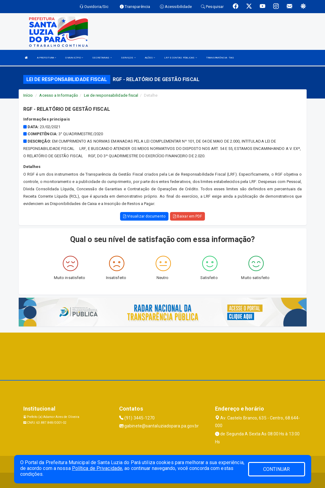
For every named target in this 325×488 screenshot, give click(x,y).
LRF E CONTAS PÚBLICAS (180, 57)
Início (28, 95)
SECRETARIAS (101, 57)
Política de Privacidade (97, 468)
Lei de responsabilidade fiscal (111, 95)
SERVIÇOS (128, 57)
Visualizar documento (144, 216)
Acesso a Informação (58, 95)
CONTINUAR (276, 469)
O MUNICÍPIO (74, 57)
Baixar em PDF (187, 216)
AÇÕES (150, 57)
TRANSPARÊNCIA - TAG (220, 57)
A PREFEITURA (46, 57)
